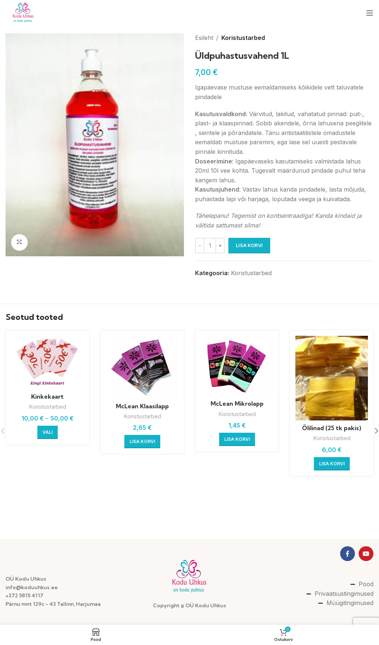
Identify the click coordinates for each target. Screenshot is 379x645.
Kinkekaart (47, 396)
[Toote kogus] (209, 245)
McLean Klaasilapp (142, 406)
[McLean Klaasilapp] (142, 367)
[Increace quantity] (220, 245)
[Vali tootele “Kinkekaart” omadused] (47, 432)
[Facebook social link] (347, 553)
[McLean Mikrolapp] (237, 366)
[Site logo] (23, 12)
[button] (142, 441)
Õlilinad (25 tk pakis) (331, 428)
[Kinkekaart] (47, 362)
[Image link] (189, 576)
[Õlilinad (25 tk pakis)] (331, 378)
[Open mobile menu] (369, 13)
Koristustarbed (243, 37)
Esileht (204, 37)
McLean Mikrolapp (237, 403)
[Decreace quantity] (199, 245)
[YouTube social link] (366, 553)
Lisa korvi (249, 245)
